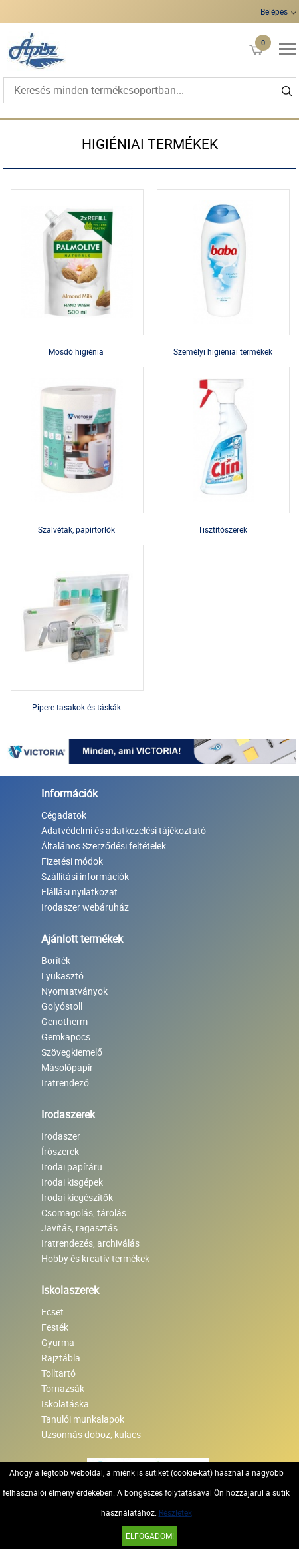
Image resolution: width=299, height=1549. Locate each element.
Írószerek (60, 1151)
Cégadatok (63, 815)
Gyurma (57, 1342)
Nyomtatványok (74, 991)
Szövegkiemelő (71, 1052)
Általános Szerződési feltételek (103, 845)
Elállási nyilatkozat (79, 891)
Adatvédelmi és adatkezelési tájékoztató (123, 830)
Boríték (55, 960)
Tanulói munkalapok (82, 1419)
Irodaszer (60, 1136)
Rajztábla (60, 1357)
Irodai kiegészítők (77, 1197)
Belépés (274, 11)
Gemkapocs (65, 1036)
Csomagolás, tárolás (83, 1212)
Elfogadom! (150, 1535)
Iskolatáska (65, 1403)
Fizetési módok (72, 861)
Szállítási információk (85, 876)
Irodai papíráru (71, 1166)
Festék (54, 1327)
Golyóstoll (61, 1006)
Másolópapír (67, 1067)
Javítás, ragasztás (79, 1227)
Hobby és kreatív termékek (95, 1258)
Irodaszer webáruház (85, 907)
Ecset (52, 1311)
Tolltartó (58, 1373)
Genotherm (64, 1021)
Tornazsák (62, 1388)
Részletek (175, 1512)
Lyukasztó (62, 975)
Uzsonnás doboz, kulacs (91, 1434)
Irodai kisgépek (72, 1182)
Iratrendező (65, 1082)
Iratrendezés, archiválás (90, 1243)
